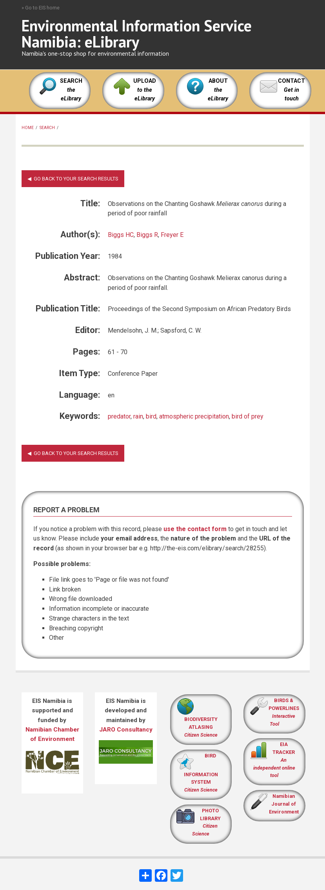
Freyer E (172, 234)
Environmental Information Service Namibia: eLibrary (137, 33)
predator (119, 416)
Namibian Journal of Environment (284, 804)
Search (47, 128)
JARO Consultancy (126, 729)
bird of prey (247, 416)
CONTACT (291, 81)
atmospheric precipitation (194, 416)
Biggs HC (121, 234)
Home (28, 128)
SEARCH (71, 90)
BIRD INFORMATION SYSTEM (201, 773)
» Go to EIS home (41, 8)
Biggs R (147, 234)
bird (151, 416)
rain (138, 416)
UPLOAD (144, 90)
